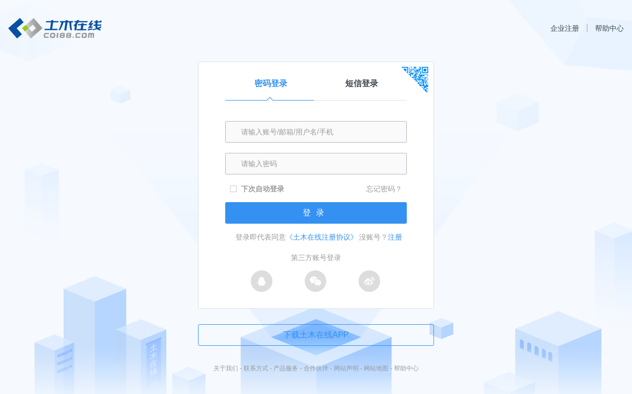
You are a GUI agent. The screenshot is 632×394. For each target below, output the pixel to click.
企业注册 (564, 28)
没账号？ (380, 237)
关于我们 (225, 368)
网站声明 (346, 368)
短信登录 (361, 83)
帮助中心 (609, 28)
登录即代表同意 (296, 237)
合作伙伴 (316, 368)
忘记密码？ (384, 189)
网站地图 (376, 368)
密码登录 (269, 89)
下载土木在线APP (316, 334)
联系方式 (256, 368)
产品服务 (285, 368)
